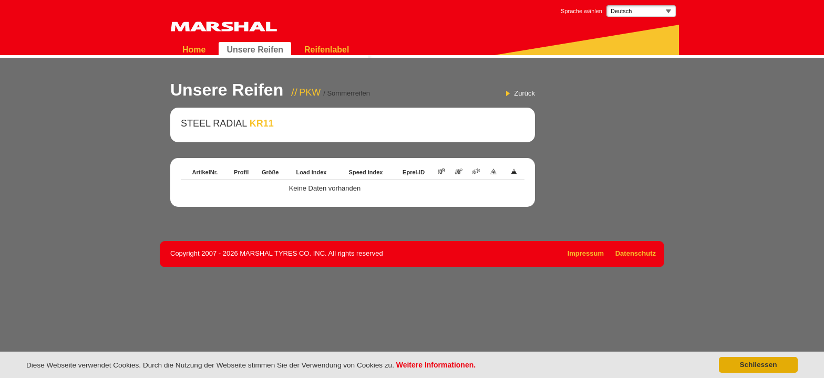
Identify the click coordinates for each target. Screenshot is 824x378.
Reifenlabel (326, 49)
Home (193, 49)
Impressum (586, 253)
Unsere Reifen (254, 49)
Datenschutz (635, 253)
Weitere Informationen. (436, 365)
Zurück (524, 93)
